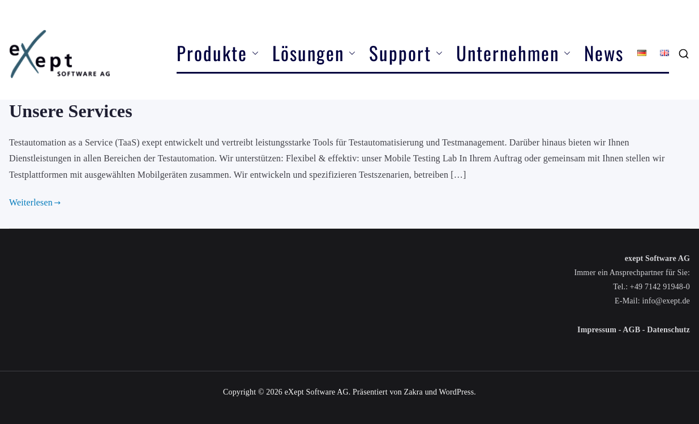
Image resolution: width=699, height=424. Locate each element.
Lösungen (313, 53)
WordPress (456, 392)
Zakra (413, 392)
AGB (631, 330)
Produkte (218, 53)
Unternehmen (513, 53)
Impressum (596, 330)
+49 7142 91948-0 (660, 286)
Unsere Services (70, 111)
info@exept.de (666, 301)
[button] (253, 53)
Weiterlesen (35, 202)
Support (406, 53)
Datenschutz (668, 330)
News (604, 53)
